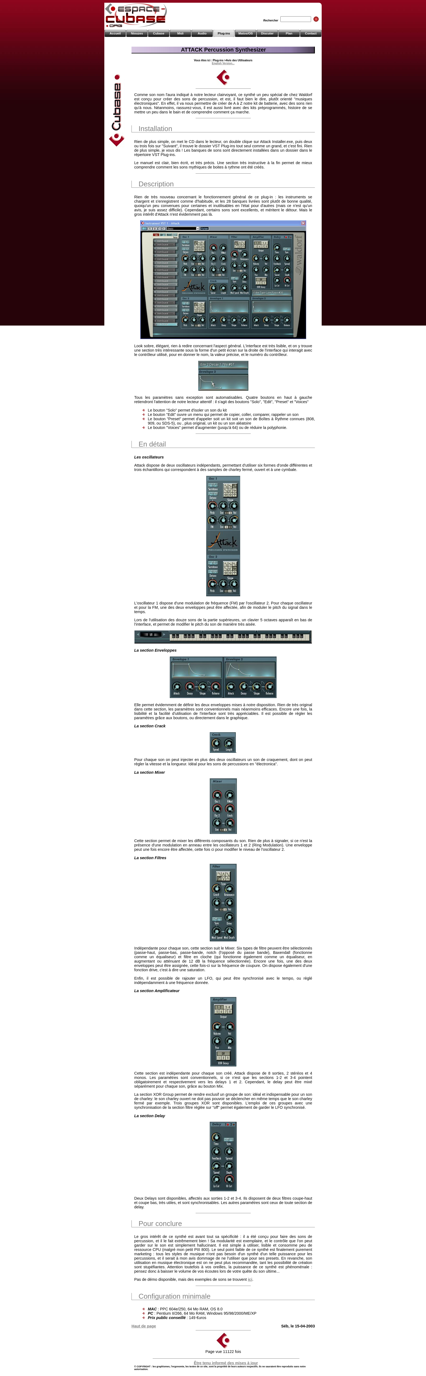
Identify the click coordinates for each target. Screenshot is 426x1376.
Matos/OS (245, 33)
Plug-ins (224, 33)
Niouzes (137, 33)
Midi (180, 33)
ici (250, 1279)
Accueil (115, 33)
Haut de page (143, 1326)
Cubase (158, 33)
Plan (289, 33)
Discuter (267, 33)
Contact (311, 33)
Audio (202, 33)
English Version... (223, 63)
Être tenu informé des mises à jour (226, 1363)
